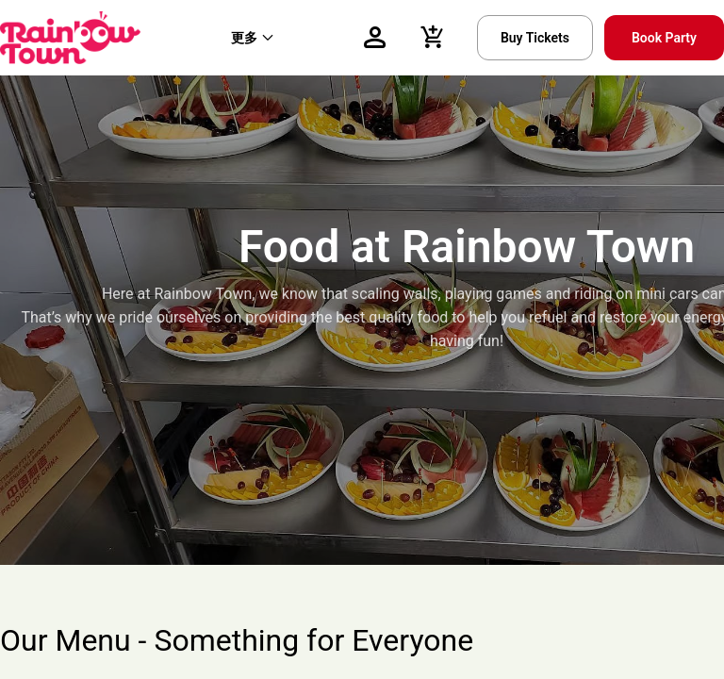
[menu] (273, 38)
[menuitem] (252, 38)
